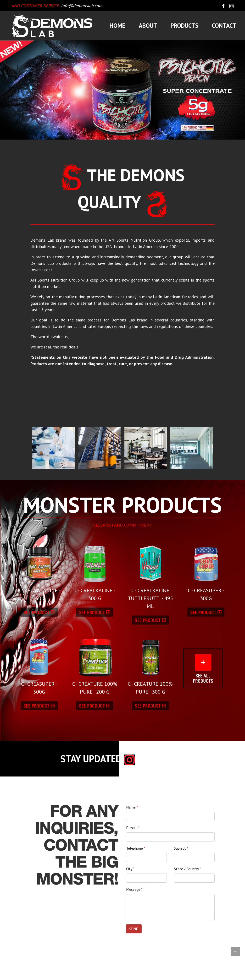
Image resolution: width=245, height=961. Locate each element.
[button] (18, 90)
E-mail (132, 827)
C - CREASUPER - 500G (39, 664)
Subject (181, 848)
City (130, 868)
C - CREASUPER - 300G (206, 571)
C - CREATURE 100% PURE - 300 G (150, 664)
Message (134, 889)
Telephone (135, 848)
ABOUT (148, 25)
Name (132, 807)
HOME (117, 25)
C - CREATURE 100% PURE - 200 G (95, 664)
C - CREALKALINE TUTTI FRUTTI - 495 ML (150, 574)
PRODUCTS (184, 25)
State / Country (187, 868)
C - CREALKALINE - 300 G (95, 571)
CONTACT (224, 25)
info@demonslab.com (81, 5)
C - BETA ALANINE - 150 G (39, 571)
